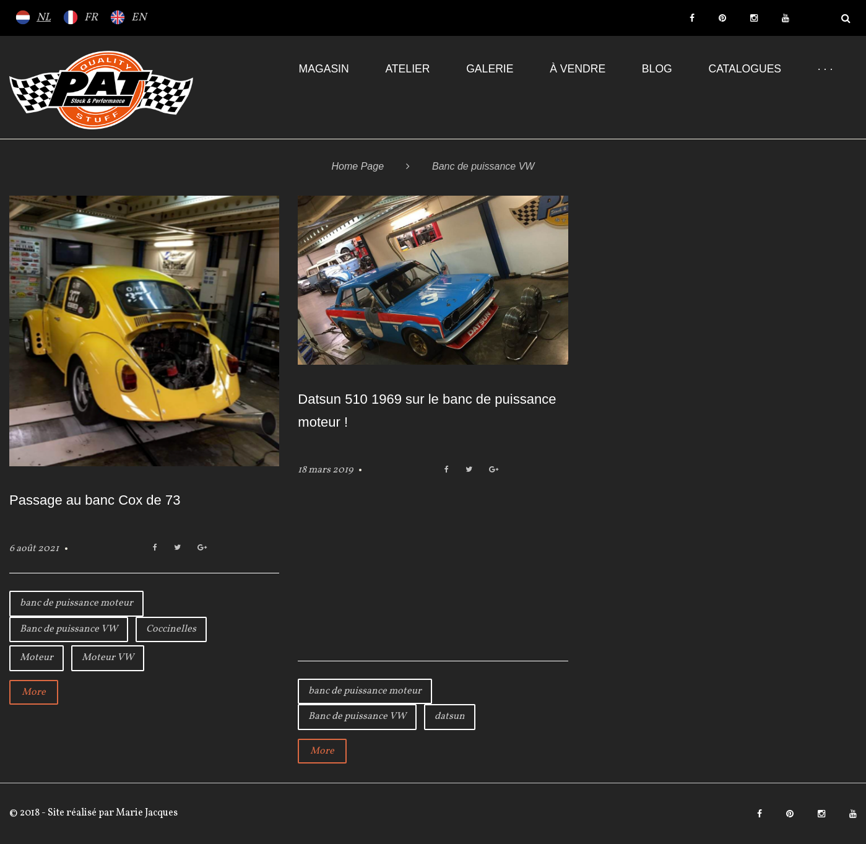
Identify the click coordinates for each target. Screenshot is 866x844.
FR (91, 17)
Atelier (407, 69)
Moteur (36, 657)
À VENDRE (577, 69)
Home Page (358, 166)
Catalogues (744, 69)
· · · (825, 69)
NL (44, 17)
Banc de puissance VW (69, 629)
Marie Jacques (146, 813)
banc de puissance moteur (76, 603)
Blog (657, 69)
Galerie (489, 69)
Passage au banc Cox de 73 (94, 500)
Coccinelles (171, 629)
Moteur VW (108, 657)
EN (138, 17)
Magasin (324, 69)
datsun (450, 716)
